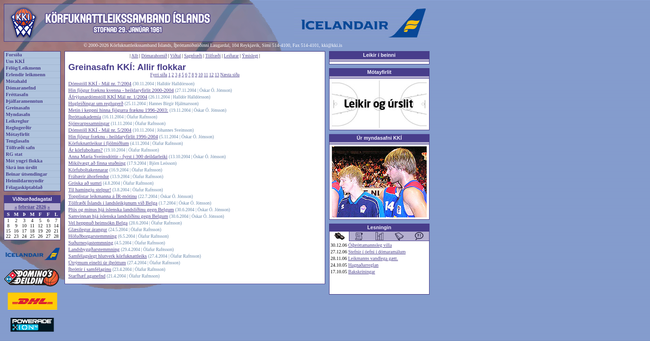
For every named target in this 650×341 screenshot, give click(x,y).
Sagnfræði (193, 56)
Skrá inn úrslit (21, 167)
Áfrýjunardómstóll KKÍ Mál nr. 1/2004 (107, 96)
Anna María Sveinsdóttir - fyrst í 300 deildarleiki (117, 156)
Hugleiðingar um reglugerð (95, 103)
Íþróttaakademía (84, 116)
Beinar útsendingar (26, 174)
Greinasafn (18, 107)
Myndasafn (18, 114)
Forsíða (14, 54)
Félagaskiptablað (24, 187)
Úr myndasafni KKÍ (379, 138)
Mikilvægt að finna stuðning (97, 163)
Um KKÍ (15, 61)
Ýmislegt (250, 56)
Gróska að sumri (84, 183)
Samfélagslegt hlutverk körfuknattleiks (107, 256)
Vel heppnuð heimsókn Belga (98, 222)
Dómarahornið (154, 56)
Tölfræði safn (20, 147)
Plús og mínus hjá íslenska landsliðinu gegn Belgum (121, 209)
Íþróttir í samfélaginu (89, 269)
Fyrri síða (158, 74)
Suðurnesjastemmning (90, 242)
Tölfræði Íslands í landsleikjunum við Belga (112, 203)
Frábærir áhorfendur (88, 176)
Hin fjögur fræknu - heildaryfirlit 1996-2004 (113, 136)
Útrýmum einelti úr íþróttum (97, 262)
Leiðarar (231, 56)
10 (200, 74)
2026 (41, 206)
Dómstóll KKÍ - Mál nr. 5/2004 (99, 130)
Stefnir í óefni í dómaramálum (377, 251)
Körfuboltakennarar (88, 169)
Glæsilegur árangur (87, 229)
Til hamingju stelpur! (89, 189)
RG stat (14, 154)
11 (206, 74)
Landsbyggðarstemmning (93, 249)
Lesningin (379, 227)
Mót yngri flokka (24, 160)
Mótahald (16, 81)
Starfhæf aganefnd (86, 275)
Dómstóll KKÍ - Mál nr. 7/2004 (99, 83)
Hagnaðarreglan (363, 265)
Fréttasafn (17, 94)
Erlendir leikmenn (26, 74)
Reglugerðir (18, 127)
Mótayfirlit (17, 134)
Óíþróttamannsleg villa (370, 245)
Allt (134, 56)
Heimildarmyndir (25, 180)
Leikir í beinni (379, 55)
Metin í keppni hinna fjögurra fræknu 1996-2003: (118, 110)
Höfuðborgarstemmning (92, 236)
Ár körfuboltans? (85, 150)
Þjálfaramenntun (24, 101)
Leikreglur (17, 121)
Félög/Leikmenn (23, 68)
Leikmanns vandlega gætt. (373, 258)
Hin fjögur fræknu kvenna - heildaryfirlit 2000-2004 (121, 90)
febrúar (26, 206)
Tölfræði (213, 56)
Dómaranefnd (21, 87)
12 (211, 74)
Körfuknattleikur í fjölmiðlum (98, 143)
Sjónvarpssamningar (89, 123)
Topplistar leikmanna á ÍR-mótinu (102, 196)
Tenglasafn (17, 141)
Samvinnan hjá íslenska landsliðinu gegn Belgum (118, 216)
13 (217, 74)
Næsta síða (230, 74)
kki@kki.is (331, 45)
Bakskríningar (361, 271)
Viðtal (175, 56)
